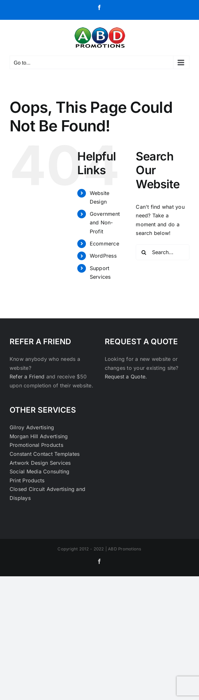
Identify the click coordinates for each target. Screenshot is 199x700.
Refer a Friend (28, 376)
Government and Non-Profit (105, 222)
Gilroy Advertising (32, 427)
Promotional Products (36, 445)
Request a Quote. (126, 376)
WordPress (103, 256)
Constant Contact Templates (45, 454)
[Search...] (162, 252)
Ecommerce (104, 243)
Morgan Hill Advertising (39, 436)
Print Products (27, 480)
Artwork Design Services (40, 463)
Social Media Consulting (40, 471)
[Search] (144, 252)
